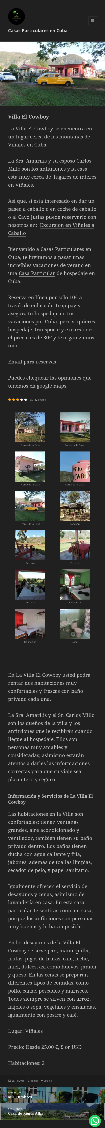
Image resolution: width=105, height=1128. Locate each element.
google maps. (52, 385)
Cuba (40, 144)
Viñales (48, 1080)
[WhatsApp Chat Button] (95, 1121)
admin (34, 1080)
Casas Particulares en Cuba (38, 30)
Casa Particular (37, 273)
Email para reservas (32, 361)
